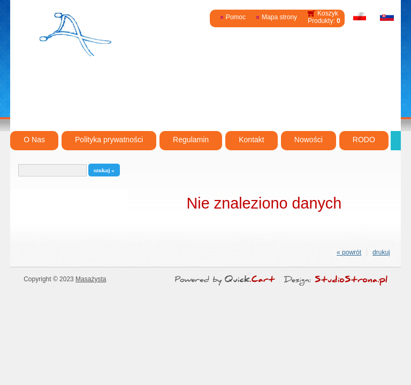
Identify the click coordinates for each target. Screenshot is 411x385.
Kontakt (251, 139)
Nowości (308, 139)
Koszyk (327, 13)
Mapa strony (279, 17)
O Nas (34, 139)
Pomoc (236, 17)
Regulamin (191, 139)
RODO (364, 139)
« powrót (349, 252)
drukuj (381, 252)
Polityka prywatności (109, 139)
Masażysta (90, 279)
